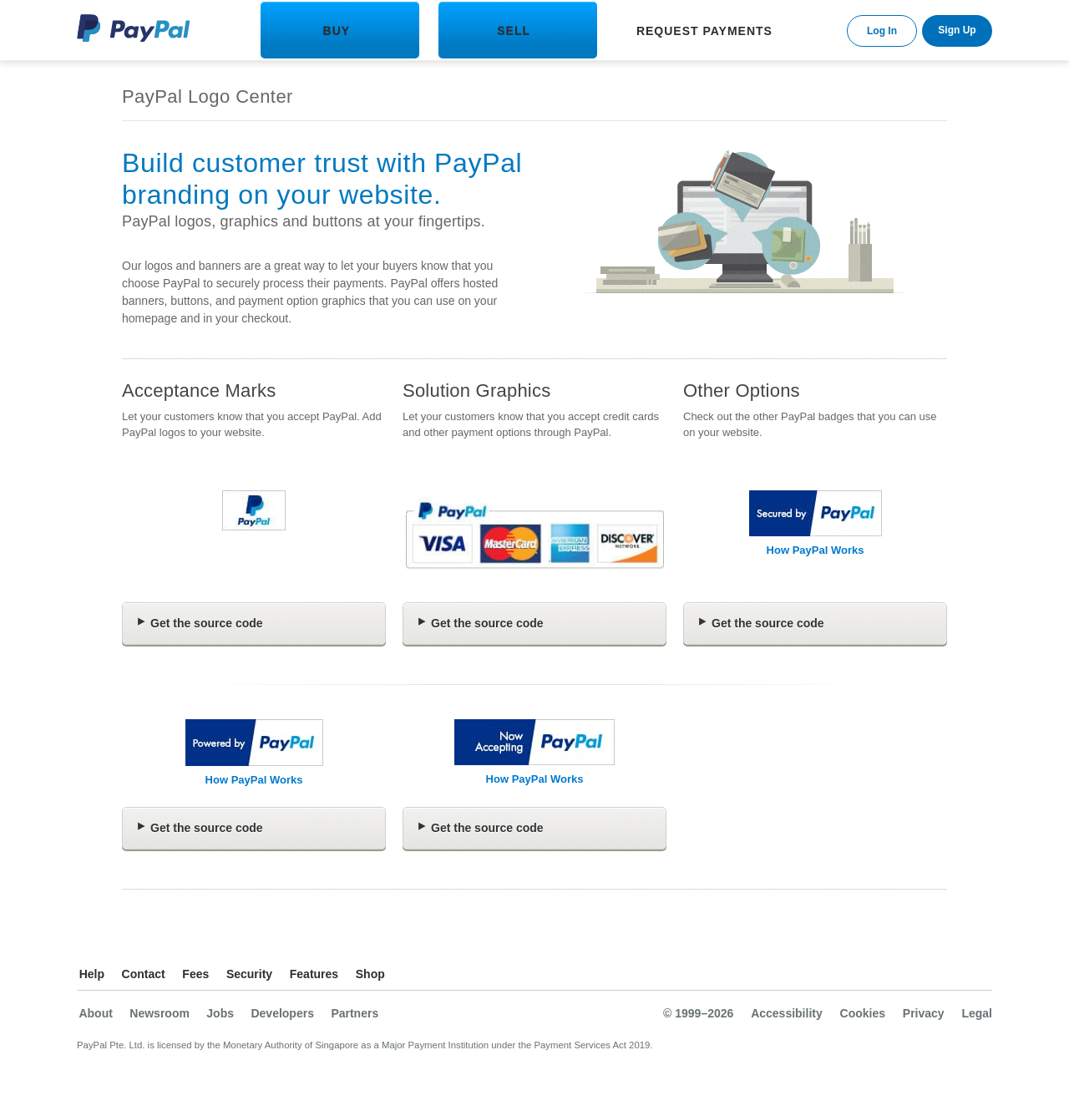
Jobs (220, 1013)
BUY (337, 31)
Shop (370, 974)
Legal (976, 1013)
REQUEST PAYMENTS (704, 31)
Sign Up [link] (956, 30)
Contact (143, 974)
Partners (354, 1013)
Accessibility (787, 1013)
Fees (195, 974)
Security (249, 974)
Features (314, 974)
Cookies (862, 1013)
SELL (513, 31)
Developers (282, 1013)
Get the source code (206, 623)
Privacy (924, 1013)
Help (91, 974)
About (95, 1013)
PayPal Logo (133, 28)
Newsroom (159, 1013)
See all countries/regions (978, 976)
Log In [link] (882, 31)
